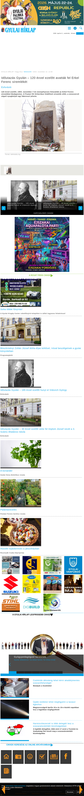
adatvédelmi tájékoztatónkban (15, 786)
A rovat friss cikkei (39, 275)
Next (80, 666)
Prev (12, 666)
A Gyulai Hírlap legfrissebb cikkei (31, 615)
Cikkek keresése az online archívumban (28, 745)
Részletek (70, 792)
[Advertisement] (42, 51)
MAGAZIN (27, 72)
